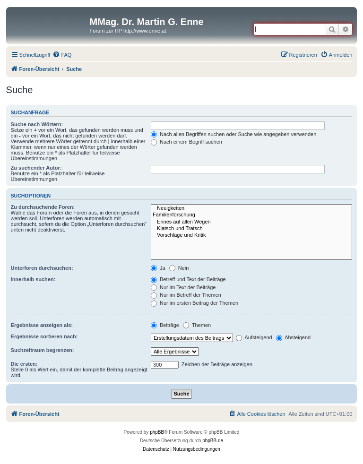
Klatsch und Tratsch (251, 228)
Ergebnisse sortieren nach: (44, 336)
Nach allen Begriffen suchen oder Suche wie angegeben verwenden (233, 134)
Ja (158, 268)
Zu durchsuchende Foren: (43, 207)
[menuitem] (61, 54)
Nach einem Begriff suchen (186, 142)
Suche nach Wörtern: (37, 124)
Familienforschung (251, 215)
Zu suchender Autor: (36, 168)
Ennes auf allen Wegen (251, 222)
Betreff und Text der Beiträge (188, 279)
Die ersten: (24, 364)
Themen (197, 325)
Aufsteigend (254, 337)
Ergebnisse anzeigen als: (42, 325)
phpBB (157, 432)
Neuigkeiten (251, 208)
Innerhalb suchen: (33, 279)
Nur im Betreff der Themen (186, 295)
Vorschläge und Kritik (251, 235)
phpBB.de (212, 440)
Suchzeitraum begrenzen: (42, 350)
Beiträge (165, 325)
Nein (179, 268)
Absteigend (293, 337)
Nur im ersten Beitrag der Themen (194, 303)
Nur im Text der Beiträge (183, 287)
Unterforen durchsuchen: (42, 268)
